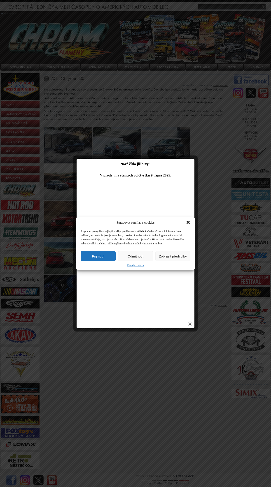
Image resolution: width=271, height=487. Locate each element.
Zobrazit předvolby (173, 256)
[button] (188, 222)
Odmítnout (135, 256)
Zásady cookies (135, 265)
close (186, 308)
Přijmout (98, 256)
